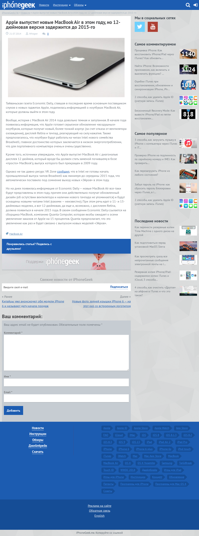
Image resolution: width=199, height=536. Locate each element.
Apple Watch (161, 428)
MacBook (173, 456)
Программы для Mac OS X (170, 484)
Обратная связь (99, 510)
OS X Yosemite (146, 463)
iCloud (119, 435)
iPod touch (184, 449)
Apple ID (122, 428)
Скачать (37, 452)
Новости (44, 5)
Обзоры (79, 5)
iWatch (122, 456)
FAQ (105, 435)
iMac (132, 435)
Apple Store (141, 428)
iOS (144, 435)
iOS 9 (122, 442)
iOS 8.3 (107, 442)
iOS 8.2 (187, 435)
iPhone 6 (124, 449)
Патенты (108, 484)
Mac (135, 456)
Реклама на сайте (99, 506)
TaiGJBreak (185, 463)
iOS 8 (156, 435)
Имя (7, 376)
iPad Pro (182, 442)
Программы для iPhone (134, 484)
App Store (182, 428)
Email (8, 392)
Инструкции (60, 5)
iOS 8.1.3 (171, 435)
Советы (107, 491)
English (99, 516)
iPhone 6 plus (144, 449)
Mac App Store (152, 456)
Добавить (13, 410)
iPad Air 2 (164, 442)
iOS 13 (136, 442)
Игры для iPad (172, 470)
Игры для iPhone (113, 477)
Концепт (157, 477)
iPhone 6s (165, 449)
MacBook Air (16, 234)
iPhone (107, 449)
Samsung (167, 463)
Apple (106, 428)
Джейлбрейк (38, 445)
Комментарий (13, 332)
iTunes (107, 456)
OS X (128, 463)
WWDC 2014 (127, 470)
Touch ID (108, 470)
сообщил (63, 171)
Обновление (176, 477)
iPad (149, 442)
